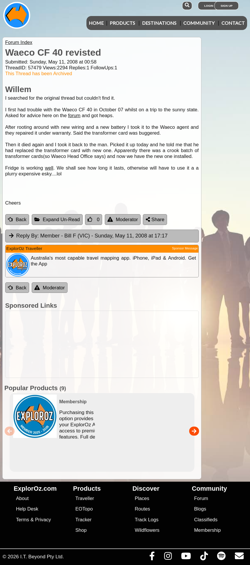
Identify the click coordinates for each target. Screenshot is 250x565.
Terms (22, 519)
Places (142, 498)
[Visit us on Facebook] (152, 557)
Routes (142, 509)
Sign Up (227, 5)
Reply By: (27, 236)
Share (155, 219)
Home (96, 23)
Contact (233, 23)
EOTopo (84, 509)
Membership (207, 530)
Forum (201, 498)
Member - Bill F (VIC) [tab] (88, 236)
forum (74, 115)
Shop (81, 530)
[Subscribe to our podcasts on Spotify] (221, 557)
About (22, 498)
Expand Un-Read (57, 219)
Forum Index (18, 42)
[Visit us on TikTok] (204, 557)
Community (198, 23)
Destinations (159, 23)
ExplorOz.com (35, 488)
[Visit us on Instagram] (168, 557)
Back (17, 219)
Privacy (43, 519)
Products (122, 23)
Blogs (200, 509)
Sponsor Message (185, 248)
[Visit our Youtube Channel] (186, 557)
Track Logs (147, 519)
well (49, 168)
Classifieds (205, 519)
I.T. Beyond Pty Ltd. (42, 556)
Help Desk (27, 509)
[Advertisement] (124, 344)
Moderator (122, 219)
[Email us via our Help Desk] (239, 557)
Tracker (83, 519)
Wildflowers (147, 530)
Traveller (84, 498)
